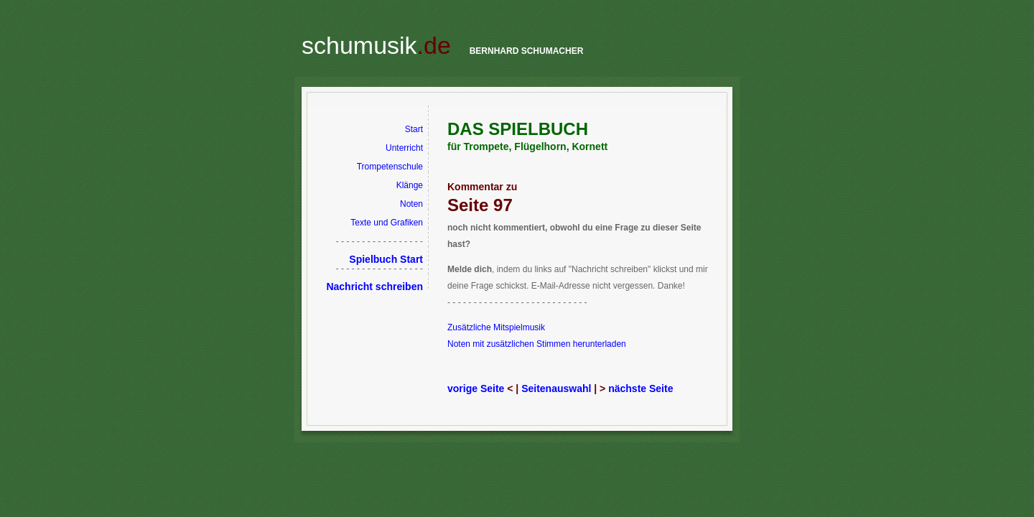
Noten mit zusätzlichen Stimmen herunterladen (536, 344)
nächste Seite (640, 388)
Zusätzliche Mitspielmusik (496, 327)
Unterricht (404, 148)
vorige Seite (475, 388)
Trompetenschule (390, 167)
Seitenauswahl (556, 388)
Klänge (409, 185)
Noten (411, 204)
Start (414, 129)
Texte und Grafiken (386, 223)
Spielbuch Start (386, 259)
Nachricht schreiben (374, 286)
